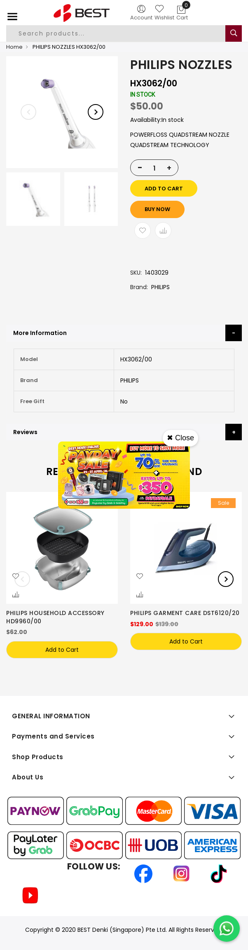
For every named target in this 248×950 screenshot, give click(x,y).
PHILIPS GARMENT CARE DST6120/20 (185, 613)
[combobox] (117, 33)
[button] (15, 577)
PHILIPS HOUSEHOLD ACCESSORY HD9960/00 (55, 617)
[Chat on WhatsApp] (226, 928)
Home (14, 47)
